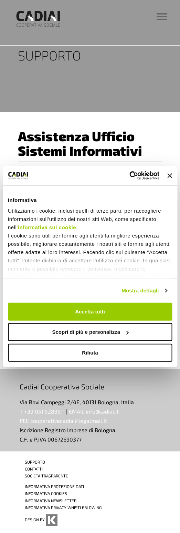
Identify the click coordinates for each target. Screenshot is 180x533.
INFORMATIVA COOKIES (46, 493)
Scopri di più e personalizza (90, 332)
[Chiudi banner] (169, 175)
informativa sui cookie (47, 227)
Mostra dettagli (140, 290)
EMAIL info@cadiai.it (94, 411)
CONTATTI (34, 468)
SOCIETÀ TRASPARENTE (46, 475)
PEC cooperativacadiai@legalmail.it (63, 420)
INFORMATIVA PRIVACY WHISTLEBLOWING (63, 507)
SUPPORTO (35, 461)
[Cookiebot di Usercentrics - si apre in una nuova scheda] (129, 175)
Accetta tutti (90, 311)
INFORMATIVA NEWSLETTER (50, 500)
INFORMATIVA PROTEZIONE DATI (54, 486)
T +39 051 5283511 (42, 411)
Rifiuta (90, 352)
